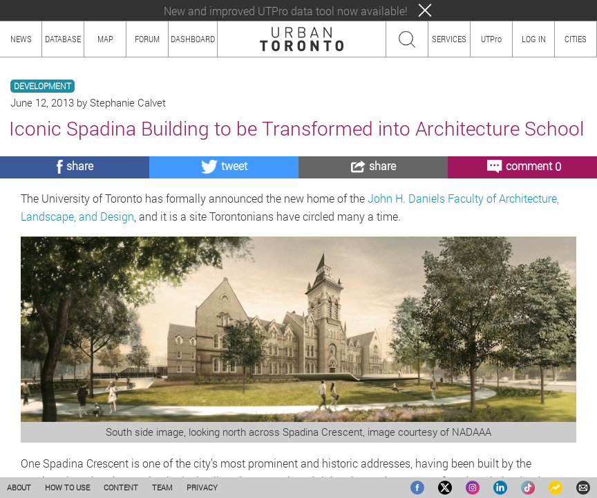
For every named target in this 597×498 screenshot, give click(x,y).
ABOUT (19, 487)
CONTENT (121, 487)
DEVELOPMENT (42, 86)
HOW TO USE (67, 487)
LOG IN (534, 39)
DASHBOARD (193, 39)
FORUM (147, 39)
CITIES (576, 39)
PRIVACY (202, 487)
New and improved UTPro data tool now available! (286, 10)
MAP (105, 39)
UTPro (491, 39)
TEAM (162, 487)
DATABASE (63, 39)
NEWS (21, 39)
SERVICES (449, 39)
